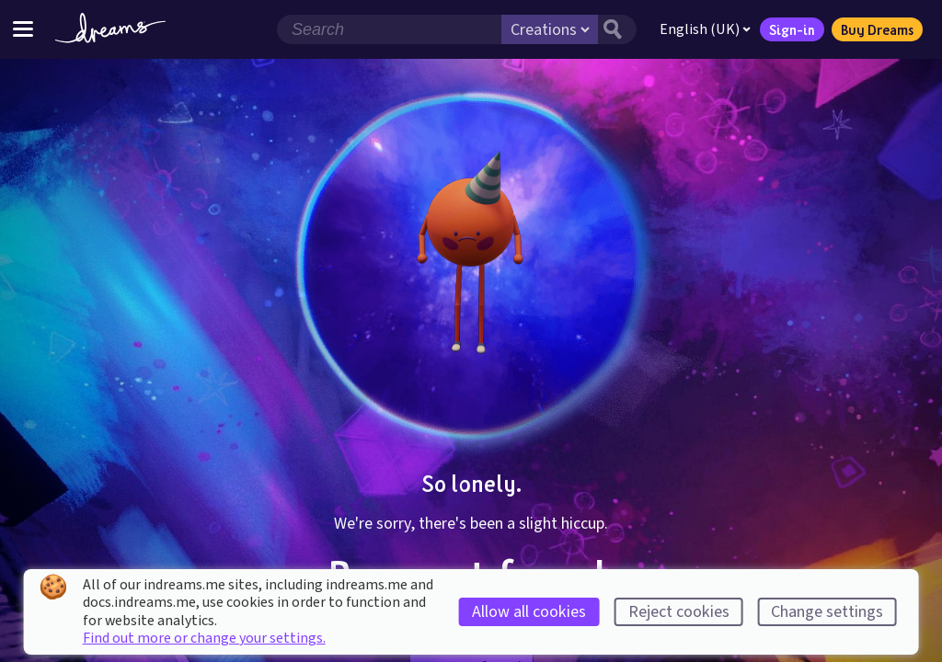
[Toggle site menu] (23, 29)
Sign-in (792, 29)
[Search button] (617, 29)
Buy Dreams (877, 29)
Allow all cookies (529, 611)
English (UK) (705, 29)
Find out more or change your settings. (204, 638)
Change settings (827, 611)
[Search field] (389, 29)
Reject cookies (678, 611)
